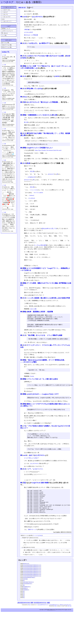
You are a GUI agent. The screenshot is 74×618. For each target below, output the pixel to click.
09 (35, 571)
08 (34, 571)
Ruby (55, 612)
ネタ (24, 43)
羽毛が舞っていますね (34, 89)
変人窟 (54, 115)
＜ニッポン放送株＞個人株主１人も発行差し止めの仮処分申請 (48, 298)
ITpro (39, 150)
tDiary (25, 97)
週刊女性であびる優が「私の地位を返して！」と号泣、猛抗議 (48, 133)
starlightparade (31, 177)
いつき (4, 55)
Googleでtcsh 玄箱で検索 (39, 484)
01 (23, 571)
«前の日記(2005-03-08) (23, 609)
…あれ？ (31, 457)
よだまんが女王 (28, 32)
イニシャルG (33, 190)
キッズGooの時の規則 (40, 245)
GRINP (56, 76)
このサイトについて (7, 31)
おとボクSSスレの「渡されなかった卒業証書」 (43, 102)
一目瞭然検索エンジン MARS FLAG (39, 115)
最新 (32, 609)
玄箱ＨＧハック (32, 536)
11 (26, 570)
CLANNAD (32, 198)
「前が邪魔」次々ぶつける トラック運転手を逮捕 (44, 336)
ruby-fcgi (69, 612)
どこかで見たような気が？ (31, 459)
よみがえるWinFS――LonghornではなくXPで (42, 395)
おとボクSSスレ (37, 16)
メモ (24, 427)
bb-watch (59, 150)
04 (23, 570)
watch (25, 16)
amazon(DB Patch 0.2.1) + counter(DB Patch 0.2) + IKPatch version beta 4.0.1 (54, 611)
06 (31, 571)
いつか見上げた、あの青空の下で (38, 43)
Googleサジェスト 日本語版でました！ (40, 148)
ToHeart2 (31, 195)
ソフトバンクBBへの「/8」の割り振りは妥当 (42, 380)
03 (26, 571)
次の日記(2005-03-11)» (40, 609)
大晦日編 (26, 29)
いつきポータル (5, 10)
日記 (24, 102)
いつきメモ (4, 14)
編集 (48, 609)
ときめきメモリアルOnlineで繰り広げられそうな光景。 (46, 56)
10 (25, 570)
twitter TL (6, 52)
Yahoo (36, 150)
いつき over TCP (5, 16)
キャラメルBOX (38, 193)
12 (28, 570)
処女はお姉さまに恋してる (49, 228)
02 (25, 571)
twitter (3, 19)
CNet (47, 150)
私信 (28, 163)
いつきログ (7, 2)
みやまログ (51, 174)
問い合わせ (4, 33)
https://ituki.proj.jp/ (51, 615)
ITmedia (43, 150)
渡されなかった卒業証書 (31, 35)
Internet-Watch (52, 150)
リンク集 (3, 35)
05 (29, 571)
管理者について (5, 28)
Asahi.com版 (33, 309)
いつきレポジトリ (6, 21)
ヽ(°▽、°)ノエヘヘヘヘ (35, 471)
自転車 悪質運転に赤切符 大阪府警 (40, 312)
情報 (24, 66)
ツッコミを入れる (37, 542)
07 (32, 571)
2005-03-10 (21, 7)
